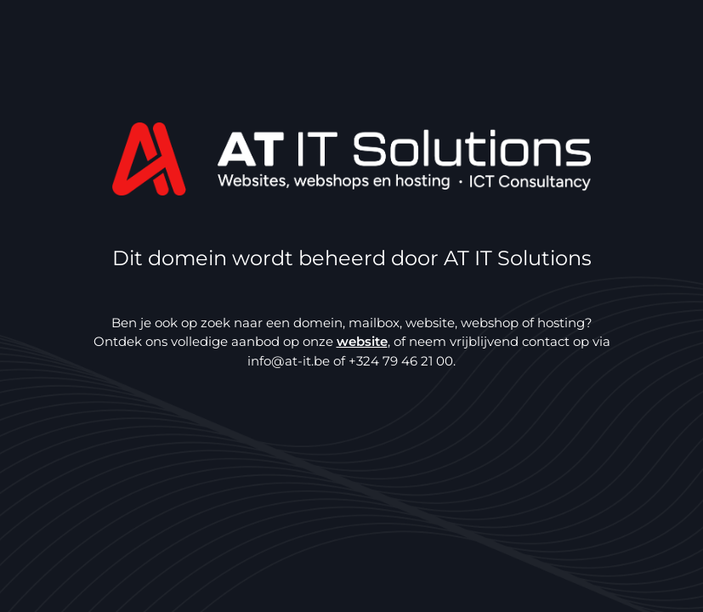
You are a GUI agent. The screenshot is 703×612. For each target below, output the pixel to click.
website (362, 341)
